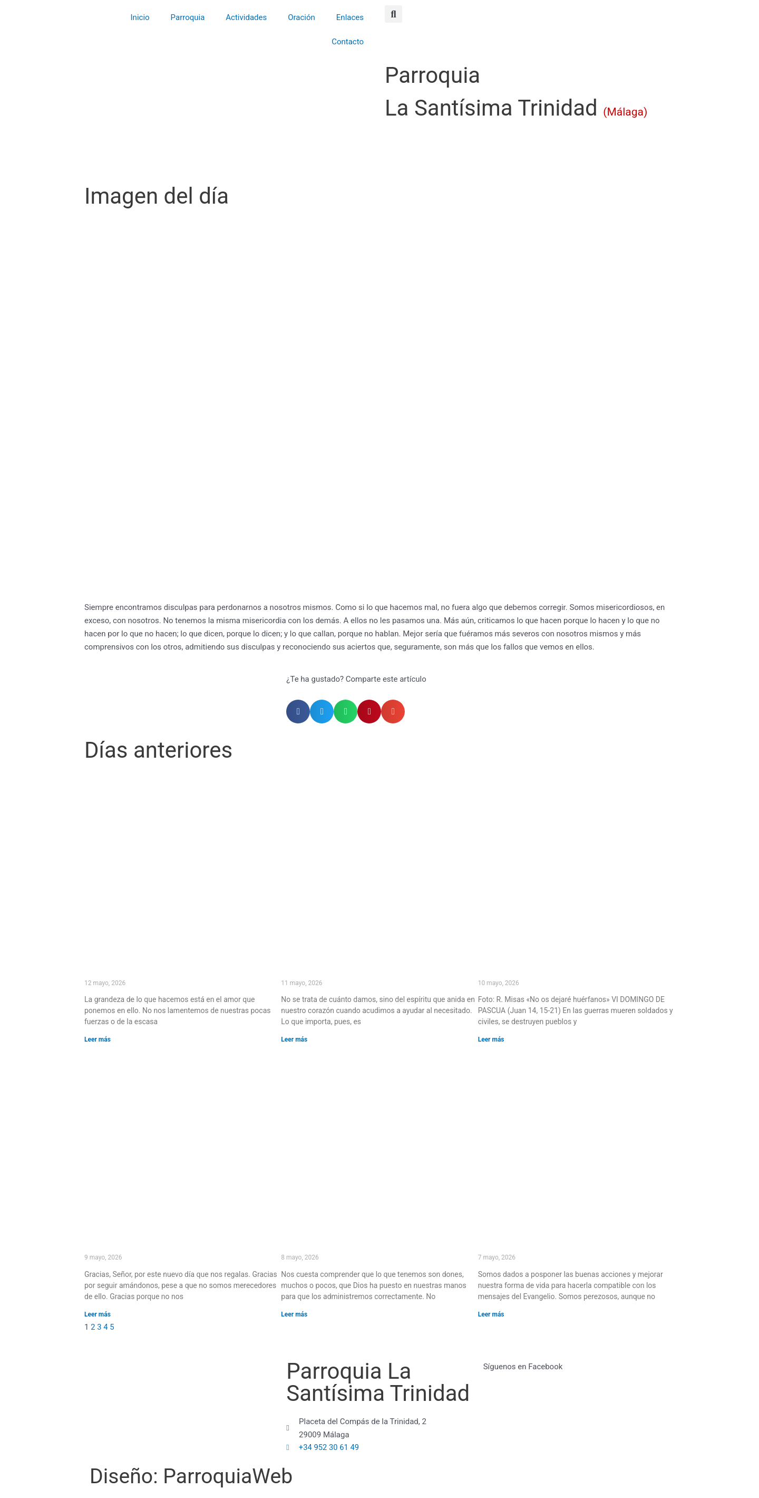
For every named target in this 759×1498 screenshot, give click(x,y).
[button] (393, 14)
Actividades (246, 17)
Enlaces (350, 17)
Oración (301, 17)
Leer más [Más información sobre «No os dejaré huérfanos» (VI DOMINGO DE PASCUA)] (491, 1039)
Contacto (348, 41)
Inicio (140, 17)
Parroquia (188, 17)
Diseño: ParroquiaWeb (198, 1476)
